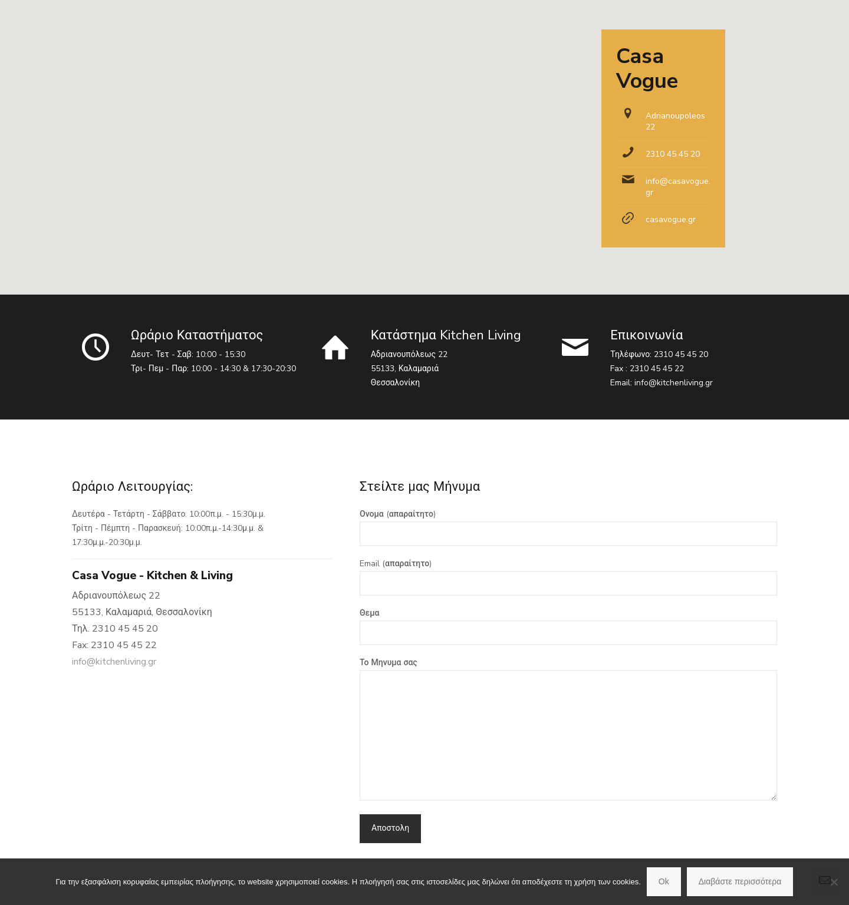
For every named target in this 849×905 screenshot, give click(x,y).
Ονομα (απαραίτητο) (568, 527)
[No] (834, 882)
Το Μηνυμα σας (568, 729)
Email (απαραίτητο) (568, 577)
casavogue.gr (671, 219)
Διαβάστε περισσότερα (740, 881)
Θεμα (568, 626)
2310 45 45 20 (673, 154)
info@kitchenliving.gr (673, 382)
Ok (664, 881)
